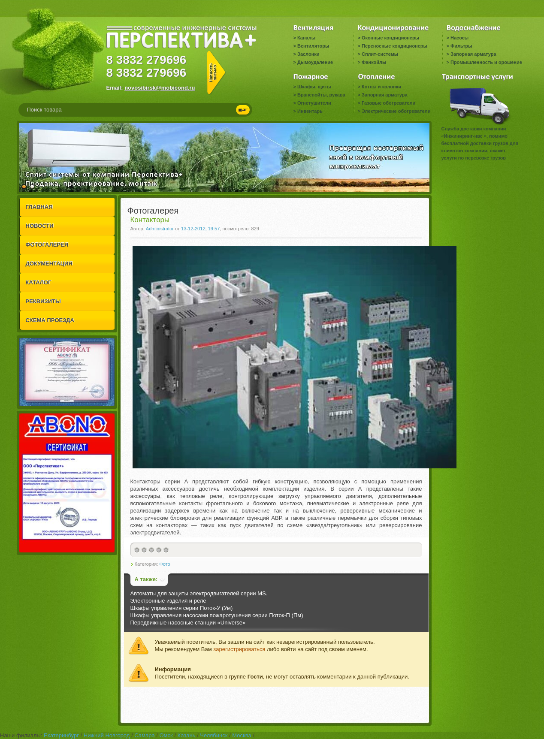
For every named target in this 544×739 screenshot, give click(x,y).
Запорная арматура (473, 54)
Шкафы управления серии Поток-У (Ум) (181, 608)
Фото (164, 564)
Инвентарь (310, 111)
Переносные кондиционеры (394, 45)
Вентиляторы (313, 45)
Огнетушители (314, 103)
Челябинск (213, 735)
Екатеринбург (61, 735)
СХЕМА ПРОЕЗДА (50, 320)
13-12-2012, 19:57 (200, 228)
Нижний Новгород (107, 735)
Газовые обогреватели (388, 103)
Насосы (459, 37)
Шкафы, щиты (314, 86)
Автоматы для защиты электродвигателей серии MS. (199, 593)
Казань (187, 735)
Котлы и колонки (381, 86)
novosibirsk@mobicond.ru (159, 87)
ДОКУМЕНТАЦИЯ (49, 263)
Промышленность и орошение (486, 62)
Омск (165, 735)
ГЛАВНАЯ (39, 207)
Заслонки (308, 54)
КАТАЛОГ (38, 282)
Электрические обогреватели (396, 111)
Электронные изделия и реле (168, 600)
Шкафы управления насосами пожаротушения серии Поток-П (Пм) (216, 615)
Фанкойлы (374, 62)
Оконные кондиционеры (390, 37)
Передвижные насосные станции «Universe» (188, 622)
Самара (144, 735)
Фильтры (461, 45)
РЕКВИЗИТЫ (43, 301)
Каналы (306, 37)
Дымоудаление (315, 62)
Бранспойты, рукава (321, 94)
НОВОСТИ (40, 226)
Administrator (160, 228)
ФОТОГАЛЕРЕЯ (47, 244)
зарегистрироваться (239, 649)
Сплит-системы (380, 54)
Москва (241, 735)
